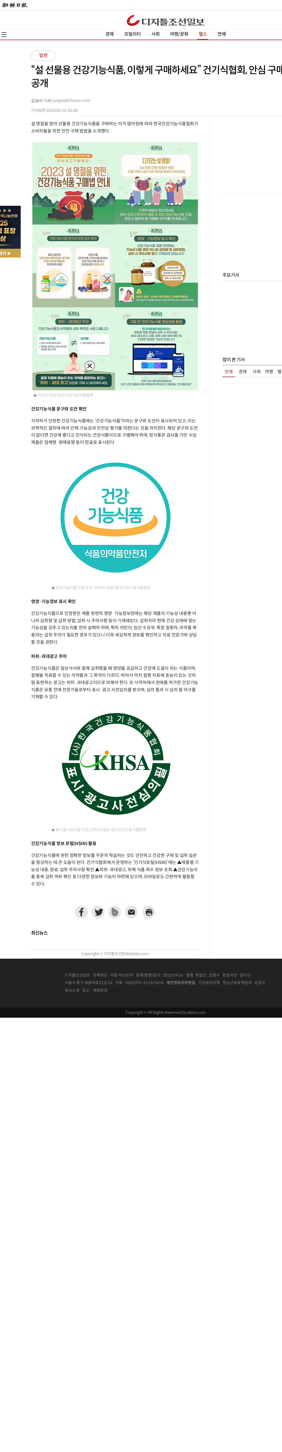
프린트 (148, 912)
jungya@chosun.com (71, 100)
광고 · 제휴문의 (94, 990)
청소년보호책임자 (237, 982)
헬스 (203, 34)
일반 (43, 55)
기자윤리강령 (209, 982)
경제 (109, 34)
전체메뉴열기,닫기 (3, 34)
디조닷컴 (165, 20)
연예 (221, 34)
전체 (229, 372)
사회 (155, 34)
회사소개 (72, 990)
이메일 (131, 912)
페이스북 (81, 912)
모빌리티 (132, 34)
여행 (269, 372)
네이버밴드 (114, 912)
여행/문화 (179, 34)
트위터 (98, 912)
